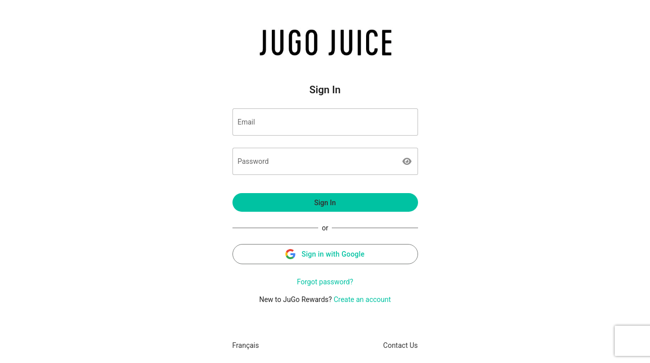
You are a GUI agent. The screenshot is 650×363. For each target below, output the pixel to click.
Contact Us (400, 345)
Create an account (362, 299)
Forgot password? (325, 282)
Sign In (325, 203)
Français (245, 345)
